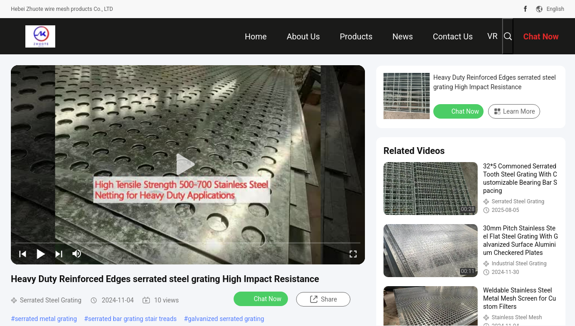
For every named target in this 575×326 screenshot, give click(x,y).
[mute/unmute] (77, 253)
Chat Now (262, 298)
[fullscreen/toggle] (353, 253)
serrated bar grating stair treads (132, 318)
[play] (188, 164)
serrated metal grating (46, 318)
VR (492, 36)
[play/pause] (41, 253)
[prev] (23, 253)
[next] (59, 253)
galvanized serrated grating (226, 318)
